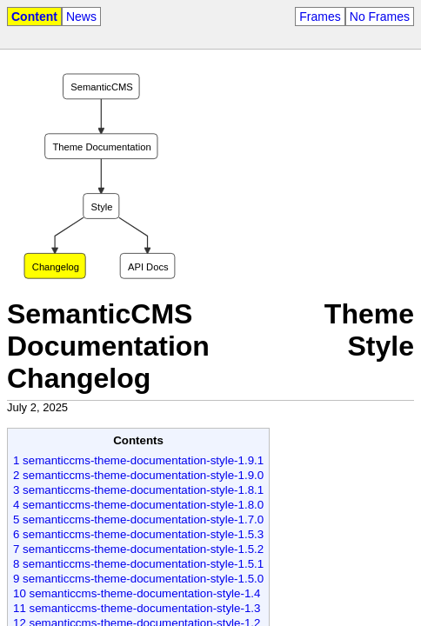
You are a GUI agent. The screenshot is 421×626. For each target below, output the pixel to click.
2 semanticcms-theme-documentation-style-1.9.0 (138, 475)
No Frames (380, 16)
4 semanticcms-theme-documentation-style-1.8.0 (138, 504)
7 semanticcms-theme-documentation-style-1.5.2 (138, 549)
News (81, 16)
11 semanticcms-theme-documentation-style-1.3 (136, 608)
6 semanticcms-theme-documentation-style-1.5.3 (138, 534)
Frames (319, 16)
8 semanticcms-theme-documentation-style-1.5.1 (138, 563)
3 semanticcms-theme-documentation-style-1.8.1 (138, 489)
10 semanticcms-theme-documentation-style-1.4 (136, 593)
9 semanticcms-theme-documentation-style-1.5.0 (138, 578)
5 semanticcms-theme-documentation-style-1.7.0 (138, 519)
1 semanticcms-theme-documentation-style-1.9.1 (138, 460)
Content (34, 16)
